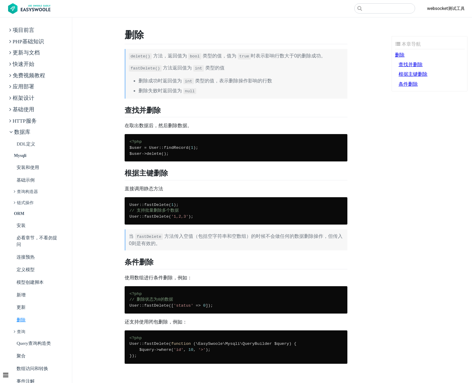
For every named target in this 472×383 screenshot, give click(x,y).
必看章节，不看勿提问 (37, 241)
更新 (21, 307)
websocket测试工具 (446, 8)
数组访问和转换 (32, 368)
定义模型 (26, 269)
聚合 (21, 356)
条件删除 (408, 84)
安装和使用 (28, 167)
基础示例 (26, 180)
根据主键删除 (413, 74)
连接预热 (26, 257)
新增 (21, 295)
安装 (21, 225)
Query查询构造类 (34, 343)
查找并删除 (411, 64)
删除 (21, 319)
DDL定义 (26, 144)
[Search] (384, 8)
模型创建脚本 (30, 282)
